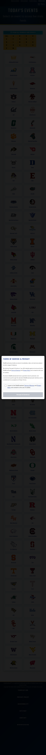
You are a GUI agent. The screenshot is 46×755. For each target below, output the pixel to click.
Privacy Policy (26, 370)
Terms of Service (15, 370)
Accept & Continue (23, 394)
